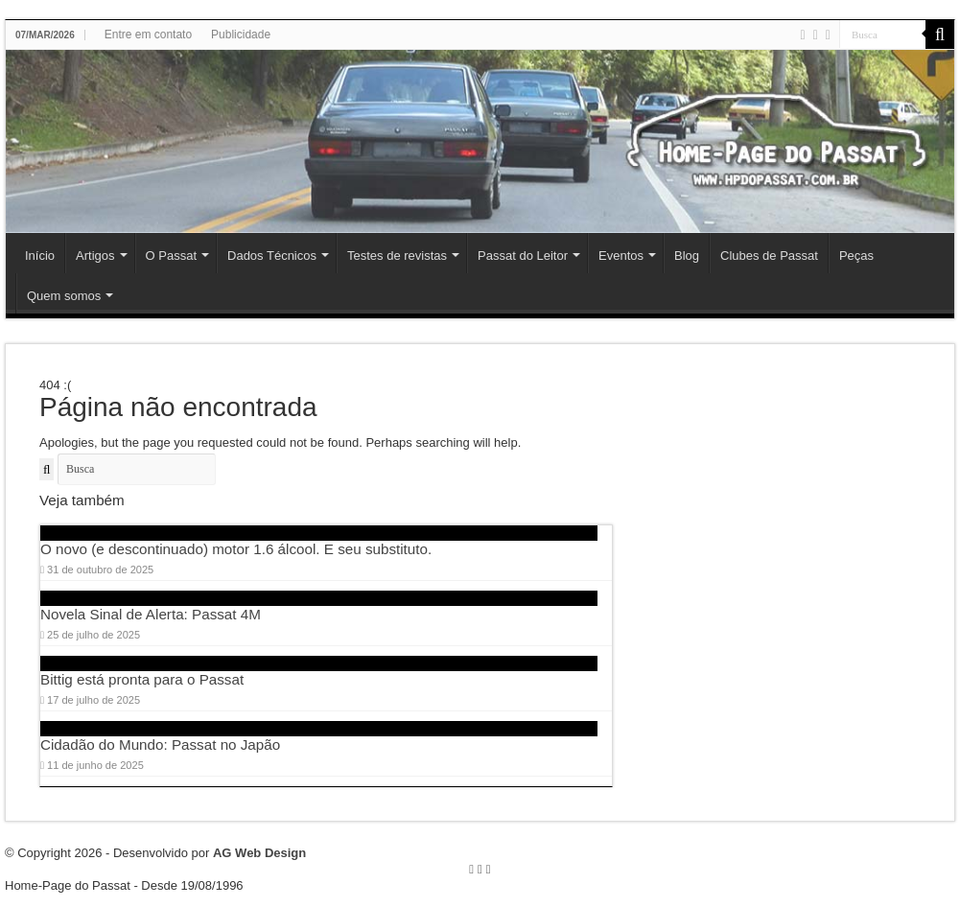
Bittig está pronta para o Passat (142, 679)
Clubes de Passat (769, 255)
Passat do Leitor (523, 255)
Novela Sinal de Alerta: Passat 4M (150, 614)
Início (40, 255)
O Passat (171, 255)
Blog (686, 255)
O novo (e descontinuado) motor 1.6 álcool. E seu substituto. (236, 549)
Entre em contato (148, 34)
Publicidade (240, 34)
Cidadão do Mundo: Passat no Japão (160, 744)
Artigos (95, 255)
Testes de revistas (397, 255)
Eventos (621, 255)
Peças (856, 255)
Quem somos (64, 296)
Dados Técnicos (271, 255)
